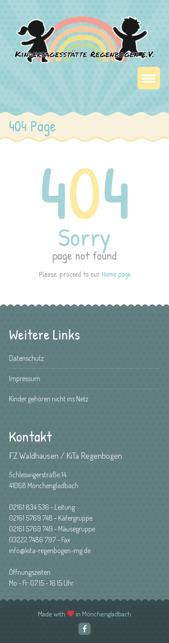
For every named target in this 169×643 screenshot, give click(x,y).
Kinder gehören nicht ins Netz (48, 398)
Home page (116, 274)
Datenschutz (26, 358)
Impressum (24, 378)
